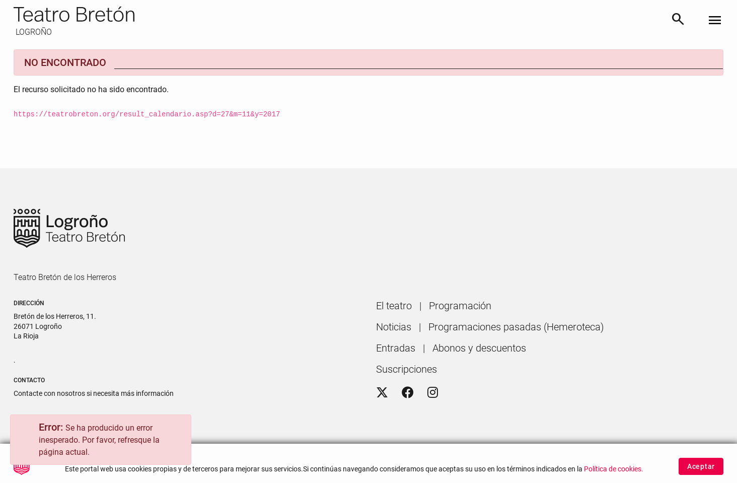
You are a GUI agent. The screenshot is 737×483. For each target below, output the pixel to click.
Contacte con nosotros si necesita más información (94, 393)
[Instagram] (432, 393)
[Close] (179, 429)
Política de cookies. (613, 471)
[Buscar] (678, 21)
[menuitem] (394, 305)
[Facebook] (408, 393)
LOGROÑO (33, 32)
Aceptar (701, 468)
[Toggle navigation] (714, 21)
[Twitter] (382, 393)
